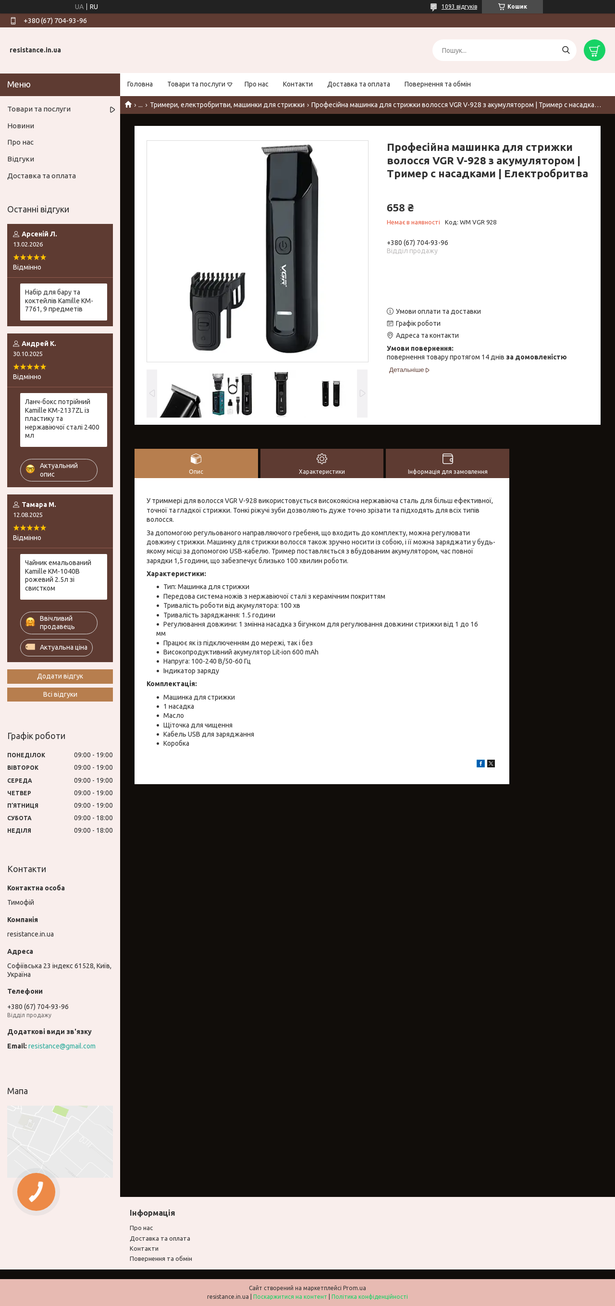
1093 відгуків (459, 6)
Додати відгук (60, 676)
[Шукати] (566, 50)
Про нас (257, 84)
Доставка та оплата (358, 84)
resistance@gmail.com (62, 1046)
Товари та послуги (196, 84)
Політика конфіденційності (370, 1297)
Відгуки (20, 159)
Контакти (298, 84)
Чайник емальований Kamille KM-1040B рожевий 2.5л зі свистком (58, 575)
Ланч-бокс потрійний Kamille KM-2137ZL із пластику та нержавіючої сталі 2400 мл (62, 418)
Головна (140, 84)
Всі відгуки (60, 694)
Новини (20, 126)
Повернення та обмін (438, 84)
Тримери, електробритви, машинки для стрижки (227, 105)
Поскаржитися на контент (290, 1297)
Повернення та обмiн (161, 1258)
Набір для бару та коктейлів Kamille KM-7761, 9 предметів (59, 300)
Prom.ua (354, 1288)
